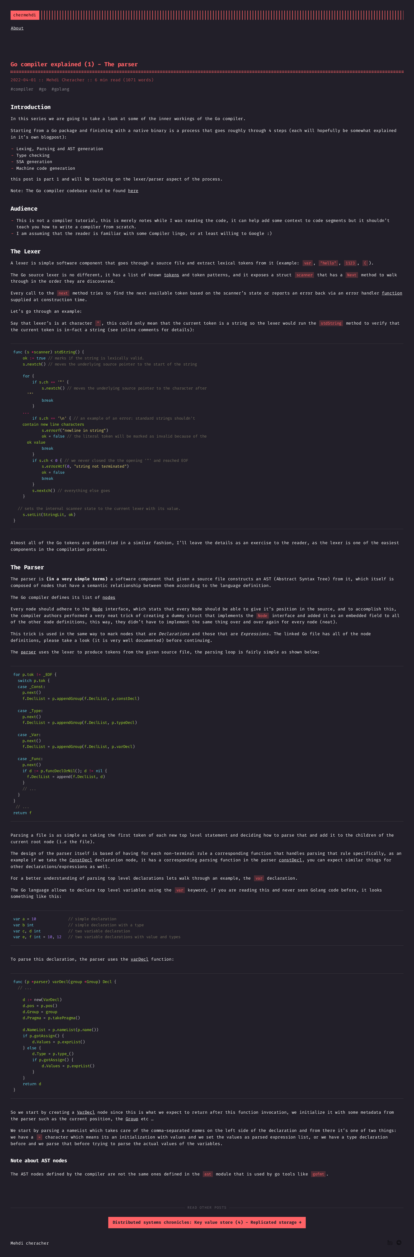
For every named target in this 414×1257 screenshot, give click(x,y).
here (133, 190)
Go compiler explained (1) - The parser (74, 64)
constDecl (290, 860)
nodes (108, 597)
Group (132, 1119)
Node (97, 609)
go (43, 89)
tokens (171, 275)
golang (61, 89)
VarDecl (86, 1112)
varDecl (140, 959)
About (17, 28)
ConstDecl (80, 860)
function (392, 293)
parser (28, 652)
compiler (23, 89)
